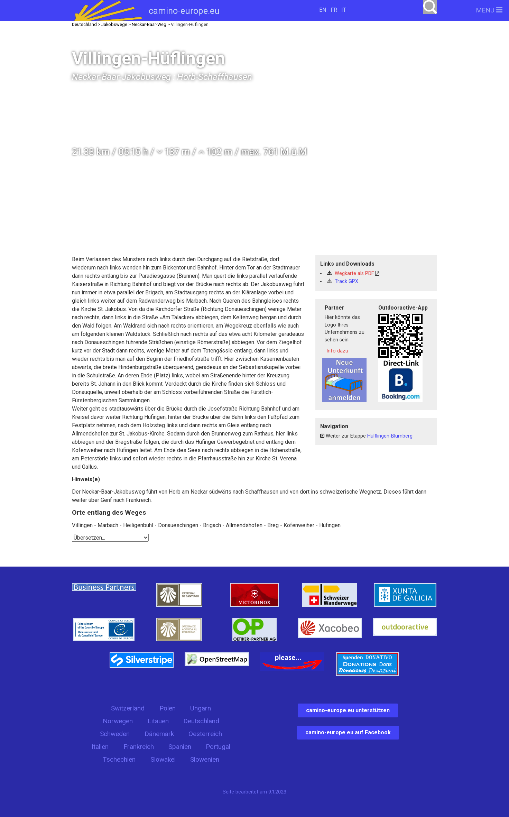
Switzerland (128, 708)
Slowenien (204, 759)
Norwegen (118, 721)
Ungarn (200, 708)
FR (334, 10)
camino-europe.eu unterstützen (348, 710)
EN (322, 10)
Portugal (218, 747)
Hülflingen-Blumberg (390, 436)
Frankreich (138, 747)
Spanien (179, 747)
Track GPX (342, 281)
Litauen (158, 721)
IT (343, 10)
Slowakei (163, 759)
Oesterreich (205, 734)
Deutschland (201, 721)
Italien (100, 747)
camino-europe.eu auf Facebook (348, 732)
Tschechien (119, 759)
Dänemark (159, 734)
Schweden (115, 734)
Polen (167, 708)
